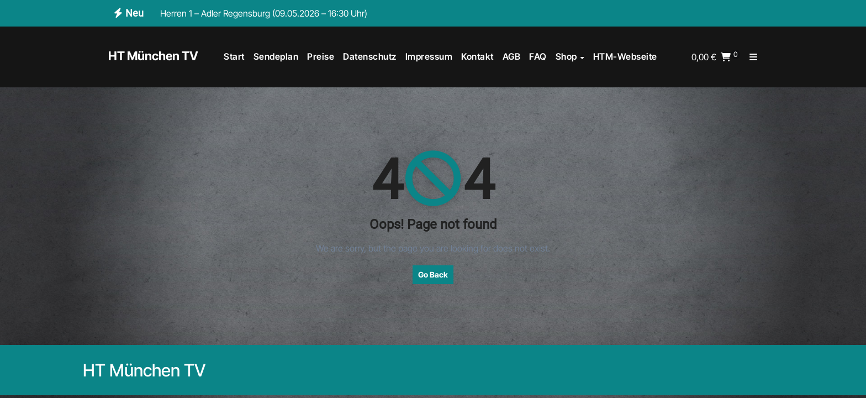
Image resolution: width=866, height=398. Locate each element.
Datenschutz (370, 56)
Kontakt (477, 56)
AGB (512, 56)
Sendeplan (276, 56)
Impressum (429, 56)
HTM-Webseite (625, 56)
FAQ (538, 56)
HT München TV (153, 56)
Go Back (433, 274)
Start (234, 56)
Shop (567, 56)
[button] (753, 57)
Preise (320, 56)
